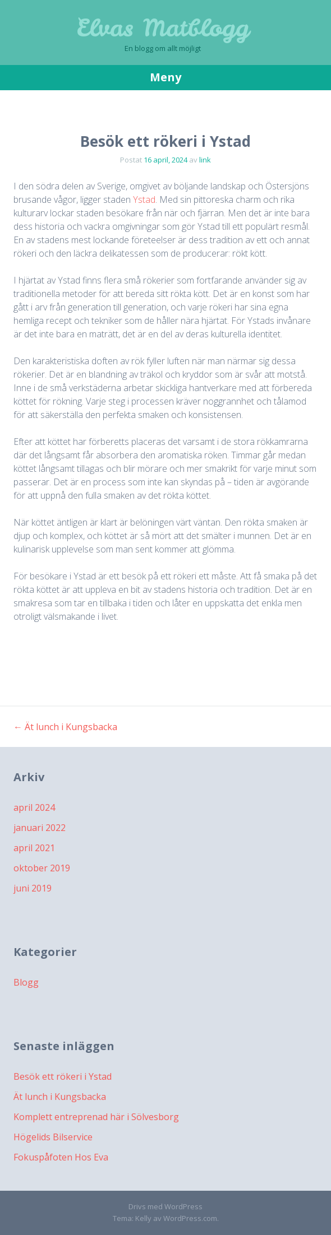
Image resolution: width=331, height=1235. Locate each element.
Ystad (144, 199)
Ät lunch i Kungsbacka (65, 727)
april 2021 (34, 848)
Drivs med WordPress (165, 1206)
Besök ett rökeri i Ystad (62, 1076)
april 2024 (34, 807)
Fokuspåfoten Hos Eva (60, 1157)
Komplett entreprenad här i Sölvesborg (96, 1117)
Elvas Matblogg (162, 28)
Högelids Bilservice (53, 1137)
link (205, 160)
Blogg (26, 982)
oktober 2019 (41, 868)
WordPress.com (190, 1218)
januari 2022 (39, 827)
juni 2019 (32, 888)
